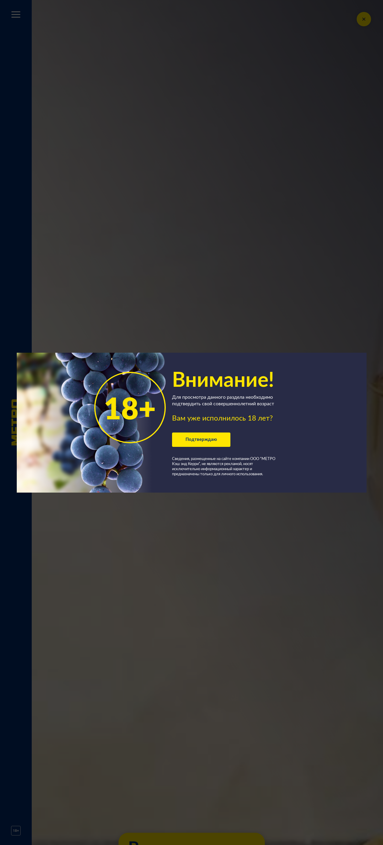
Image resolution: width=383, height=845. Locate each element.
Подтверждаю (201, 439)
